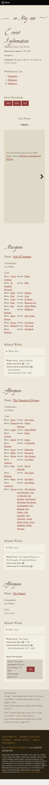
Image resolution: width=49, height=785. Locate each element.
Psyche (13, 462)
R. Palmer (29, 305)
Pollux (13, 459)
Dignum (28, 299)
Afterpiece (12, 80)
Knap (12, 309)
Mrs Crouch (29, 322)
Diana (12, 426)
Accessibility (9, 743)
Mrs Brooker (30, 505)
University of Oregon (16, 754)
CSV (25, 103)
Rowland (7, 319)
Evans (25, 528)
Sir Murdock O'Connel (8, 292)
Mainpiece (12, 76)
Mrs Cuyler (29, 479)
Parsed (31, 131)
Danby (19, 528)
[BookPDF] (24, 182)
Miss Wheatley (23, 499)
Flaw (12, 302)
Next (41, 182)
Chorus (13, 495)
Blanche (13, 332)
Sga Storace (29, 329)
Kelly (27, 289)
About (36, 746)
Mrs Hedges (30, 489)
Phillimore (29, 315)
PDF (17, 125)
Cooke (29, 525)
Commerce (8, 492)
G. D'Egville (30, 449)
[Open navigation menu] (3, 3)
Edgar (12, 299)
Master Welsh (30, 312)
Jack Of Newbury (22, 262)
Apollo (13, 446)
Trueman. (21, 535)
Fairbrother (29, 456)
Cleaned (16, 131)
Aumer (27, 446)
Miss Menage (30, 495)
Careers (6, 746)
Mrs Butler (29, 485)
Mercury (7, 442)
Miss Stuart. (29, 426)
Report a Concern (29, 743)
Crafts (12, 305)
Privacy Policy (22, 746)
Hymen (13, 429)
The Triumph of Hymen (26, 406)
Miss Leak (29, 332)
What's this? (13, 357)
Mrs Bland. (29, 335)
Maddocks (21, 532)
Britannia (7, 482)
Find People (8, 749)
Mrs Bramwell (22, 512)
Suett (27, 302)
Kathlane (7, 338)
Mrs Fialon (29, 466)
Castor (13, 456)
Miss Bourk (31, 508)
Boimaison (29, 459)
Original (31, 125)
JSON (8, 103)
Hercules (7, 452)
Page (12, 312)
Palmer (27, 282)
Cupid (13, 436)
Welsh (29, 532)
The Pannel (19, 599)
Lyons (31, 528)
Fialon (27, 439)
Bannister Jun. (30, 309)
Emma (13, 329)
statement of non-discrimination (31, 778)
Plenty (13, 485)
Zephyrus (8, 469)
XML (17, 103)
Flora (12, 472)
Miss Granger (30, 462)
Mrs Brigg (21, 508)
